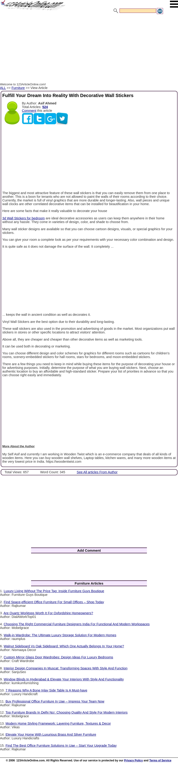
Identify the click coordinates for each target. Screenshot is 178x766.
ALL (3, 88)
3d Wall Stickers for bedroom (23, 218)
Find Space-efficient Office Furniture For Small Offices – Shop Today (54, 602)
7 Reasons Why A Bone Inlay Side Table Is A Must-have (46, 690)
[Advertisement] (89, 49)
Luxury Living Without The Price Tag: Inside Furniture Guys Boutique (54, 591)
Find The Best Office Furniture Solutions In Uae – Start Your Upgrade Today (61, 745)
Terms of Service (160, 760)
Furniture (18, 88)
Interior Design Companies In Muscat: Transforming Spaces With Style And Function (66, 668)
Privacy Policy (133, 760)
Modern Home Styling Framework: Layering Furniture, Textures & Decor (58, 723)
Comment (29, 110)
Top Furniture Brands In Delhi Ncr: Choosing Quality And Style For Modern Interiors (67, 712)
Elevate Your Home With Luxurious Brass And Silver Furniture (51, 734)
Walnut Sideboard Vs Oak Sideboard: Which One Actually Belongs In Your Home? (64, 646)
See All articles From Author (97, 472)
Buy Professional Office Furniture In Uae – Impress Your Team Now (55, 701)
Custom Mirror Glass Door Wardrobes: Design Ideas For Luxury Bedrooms (58, 657)
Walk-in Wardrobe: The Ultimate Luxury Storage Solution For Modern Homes (60, 635)
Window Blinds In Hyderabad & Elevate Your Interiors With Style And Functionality (64, 679)
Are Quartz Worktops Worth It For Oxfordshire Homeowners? (48, 613)
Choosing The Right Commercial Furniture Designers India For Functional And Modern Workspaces (77, 624)
